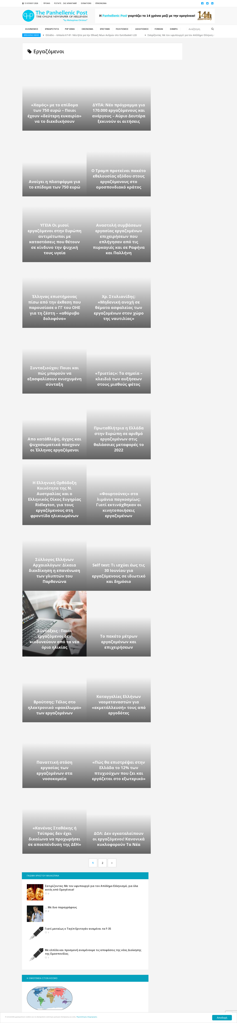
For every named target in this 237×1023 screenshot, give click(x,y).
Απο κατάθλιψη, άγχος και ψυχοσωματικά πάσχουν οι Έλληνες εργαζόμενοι (54, 444)
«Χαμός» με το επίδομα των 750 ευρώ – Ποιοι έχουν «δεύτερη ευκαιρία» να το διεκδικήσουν (54, 113)
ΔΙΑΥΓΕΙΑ (166, 339)
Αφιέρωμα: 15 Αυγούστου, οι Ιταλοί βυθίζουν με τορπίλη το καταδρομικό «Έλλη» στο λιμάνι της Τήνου (193, 554)
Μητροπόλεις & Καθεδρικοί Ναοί (181, 329)
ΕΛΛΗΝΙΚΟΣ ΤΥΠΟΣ (172, 305)
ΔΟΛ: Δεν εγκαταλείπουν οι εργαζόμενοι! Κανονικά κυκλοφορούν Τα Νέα (118, 839)
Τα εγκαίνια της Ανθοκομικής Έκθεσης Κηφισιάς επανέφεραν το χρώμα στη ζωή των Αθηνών (193, 586)
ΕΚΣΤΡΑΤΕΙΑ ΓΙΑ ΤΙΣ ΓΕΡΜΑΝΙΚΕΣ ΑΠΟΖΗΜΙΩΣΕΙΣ (179, 317)
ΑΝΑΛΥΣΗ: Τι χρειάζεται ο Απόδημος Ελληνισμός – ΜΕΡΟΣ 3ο (193, 614)
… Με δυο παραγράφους (188, 86)
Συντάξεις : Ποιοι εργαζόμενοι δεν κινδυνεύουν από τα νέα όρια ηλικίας (54, 639)
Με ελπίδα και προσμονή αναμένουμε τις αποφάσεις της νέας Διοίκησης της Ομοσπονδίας (192, 137)
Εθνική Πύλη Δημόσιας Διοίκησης (182, 334)
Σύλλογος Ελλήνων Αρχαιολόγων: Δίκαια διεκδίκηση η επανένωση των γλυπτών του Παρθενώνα (54, 570)
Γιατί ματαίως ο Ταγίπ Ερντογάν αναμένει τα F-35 (190, 109)
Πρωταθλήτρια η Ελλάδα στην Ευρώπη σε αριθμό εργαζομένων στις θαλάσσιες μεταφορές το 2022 (118, 439)
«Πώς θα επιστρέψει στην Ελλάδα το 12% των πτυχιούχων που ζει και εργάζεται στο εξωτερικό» (118, 770)
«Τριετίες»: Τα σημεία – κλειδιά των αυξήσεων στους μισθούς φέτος (118, 378)
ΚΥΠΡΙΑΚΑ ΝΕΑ (169, 310)
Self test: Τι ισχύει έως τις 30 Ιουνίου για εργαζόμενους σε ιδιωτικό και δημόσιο (118, 573)
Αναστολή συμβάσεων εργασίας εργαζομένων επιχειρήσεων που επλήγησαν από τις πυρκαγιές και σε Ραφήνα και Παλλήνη (119, 238)
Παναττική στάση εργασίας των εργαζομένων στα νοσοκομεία (54, 770)
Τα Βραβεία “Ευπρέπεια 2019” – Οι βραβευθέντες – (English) (193, 638)
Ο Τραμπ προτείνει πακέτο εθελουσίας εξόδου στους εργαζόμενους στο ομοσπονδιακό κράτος (118, 179)
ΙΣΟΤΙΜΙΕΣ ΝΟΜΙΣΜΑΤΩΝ (175, 344)
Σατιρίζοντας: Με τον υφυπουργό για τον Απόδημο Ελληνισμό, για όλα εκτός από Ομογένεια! (193, 64)
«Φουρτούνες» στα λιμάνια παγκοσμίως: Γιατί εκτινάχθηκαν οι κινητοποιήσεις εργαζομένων (118, 504)
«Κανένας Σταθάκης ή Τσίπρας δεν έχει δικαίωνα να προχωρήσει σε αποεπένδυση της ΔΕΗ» (54, 836)
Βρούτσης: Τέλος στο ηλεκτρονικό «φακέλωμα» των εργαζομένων (54, 707)
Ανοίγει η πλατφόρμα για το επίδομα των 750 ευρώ (54, 184)
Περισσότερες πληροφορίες (131, 1018)
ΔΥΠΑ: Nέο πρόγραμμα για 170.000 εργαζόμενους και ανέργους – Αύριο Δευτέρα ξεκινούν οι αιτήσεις (118, 113)
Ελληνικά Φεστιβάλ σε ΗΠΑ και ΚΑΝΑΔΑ (184, 324)
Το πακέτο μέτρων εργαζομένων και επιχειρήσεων (118, 641)
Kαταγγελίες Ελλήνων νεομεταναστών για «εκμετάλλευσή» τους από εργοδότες (118, 705)
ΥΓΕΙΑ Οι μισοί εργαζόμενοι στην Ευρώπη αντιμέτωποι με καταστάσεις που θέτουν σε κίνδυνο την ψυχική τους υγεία (54, 238)
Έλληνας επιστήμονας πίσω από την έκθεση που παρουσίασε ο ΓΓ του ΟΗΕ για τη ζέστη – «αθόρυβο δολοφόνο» (54, 307)
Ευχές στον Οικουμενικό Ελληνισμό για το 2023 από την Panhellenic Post (193, 524)
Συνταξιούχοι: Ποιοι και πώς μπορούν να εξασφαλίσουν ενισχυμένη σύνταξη (54, 376)
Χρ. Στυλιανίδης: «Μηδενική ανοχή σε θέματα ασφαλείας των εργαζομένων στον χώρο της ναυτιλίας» (119, 307)
